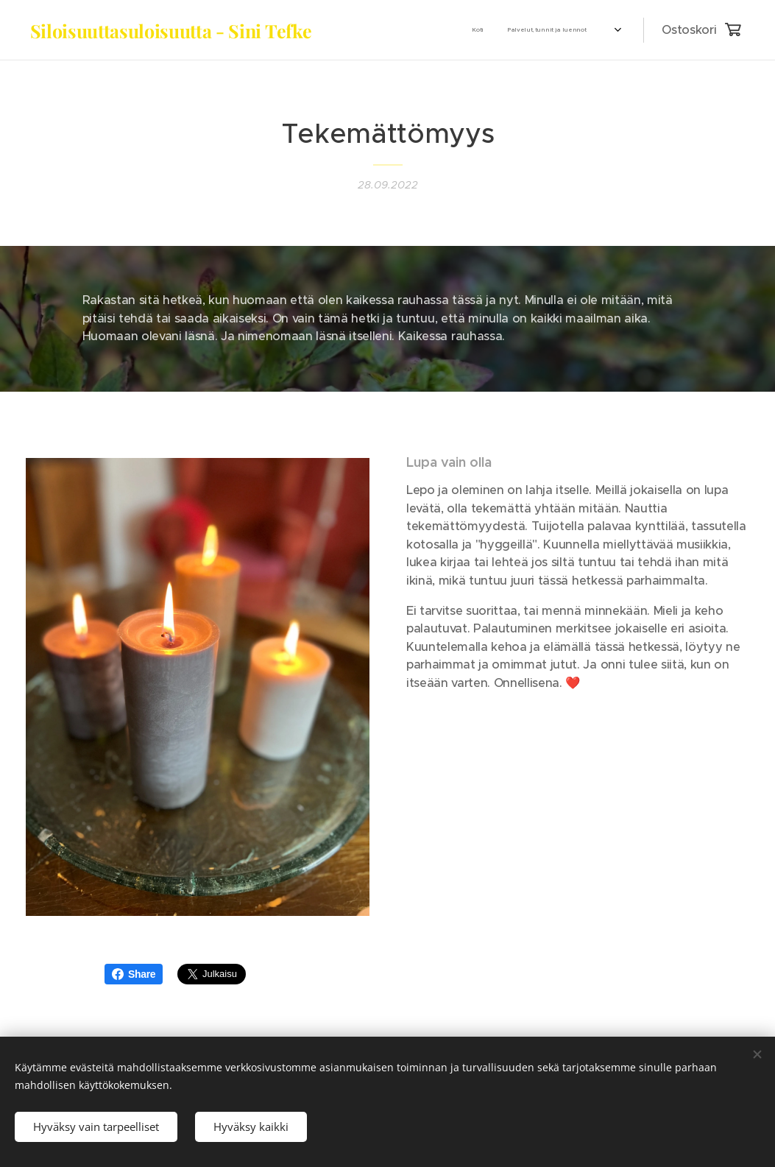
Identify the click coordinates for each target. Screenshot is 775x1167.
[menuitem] (409, 30)
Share (133, 974)
